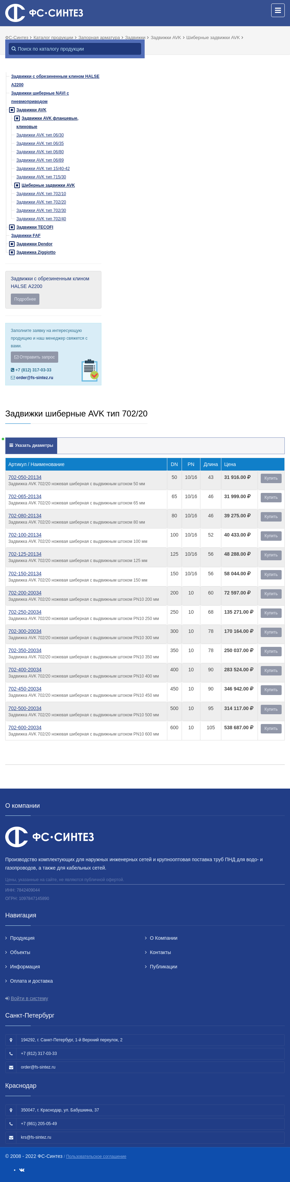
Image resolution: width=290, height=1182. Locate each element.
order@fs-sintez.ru (34, 377)
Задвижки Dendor (34, 244)
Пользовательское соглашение (96, 1156)
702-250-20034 (24, 612)
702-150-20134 (24, 573)
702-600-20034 (24, 727)
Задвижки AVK (31, 110)
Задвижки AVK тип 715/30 (41, 177)
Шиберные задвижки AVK (48, 185)
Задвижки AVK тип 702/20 (41, 202)
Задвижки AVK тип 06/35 (40, 143)
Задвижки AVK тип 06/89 (40, 160)
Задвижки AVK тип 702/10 (41, 193)
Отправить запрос (34, 357)
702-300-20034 (24, 631)
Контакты (160, 952)
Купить (271, 478)
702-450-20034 (24, 689)
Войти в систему (29, 998)
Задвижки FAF (25, 235)
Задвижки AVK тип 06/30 (40, 135)
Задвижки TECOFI (34, 227)
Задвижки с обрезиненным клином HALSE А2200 (53, 290)
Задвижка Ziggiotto (35, 252)
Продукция (22, 938)
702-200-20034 (24, 593)
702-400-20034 (24, 669)
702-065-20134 (24, 496)
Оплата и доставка (31, 981)
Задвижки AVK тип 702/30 (41, 210)
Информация (25, 966)
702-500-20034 (24, 708)
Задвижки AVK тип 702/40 (41, 218)
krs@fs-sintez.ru (36, 1137)
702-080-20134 (24, 515)
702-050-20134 (24, 477)
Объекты (20, 952)
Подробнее (25, 299)
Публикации (163, 966)
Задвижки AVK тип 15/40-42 (43, 168)
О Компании (163, 938)
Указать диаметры (33, 445)
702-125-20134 (24, 554)
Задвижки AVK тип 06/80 (40, 151)
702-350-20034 (24, 650)
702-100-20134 (24, 535)
